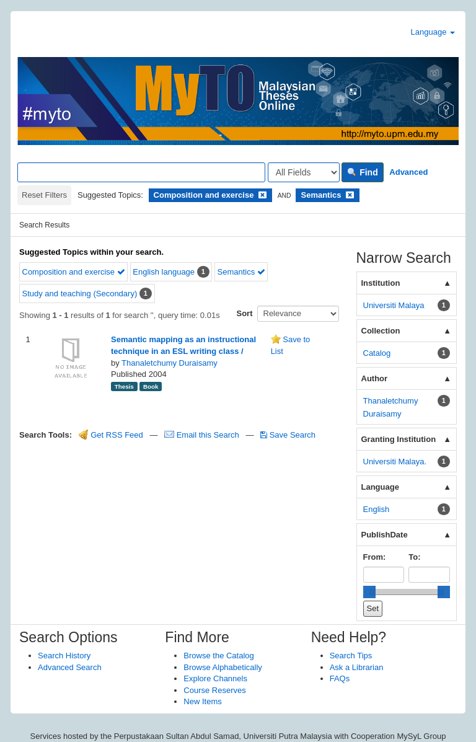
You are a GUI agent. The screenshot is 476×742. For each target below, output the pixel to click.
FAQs (340, 678)
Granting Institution (398, 439)
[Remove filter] (262, 195)
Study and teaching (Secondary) (80, 293)
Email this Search (202, 434)
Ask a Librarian (357, 667)
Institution (380, 283)
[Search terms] (141, 172)
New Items (202, 701)
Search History (64, 655)
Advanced (408, 172)
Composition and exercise (73, 271)
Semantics (241, 271)
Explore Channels (215, 678)
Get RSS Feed (111, 434)
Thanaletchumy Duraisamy (169, 363)
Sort (245, 313)
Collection (380, 330)
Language (433, 32)
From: (374, 557)
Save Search (287, 434)
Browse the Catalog (218, 655)
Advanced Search (70, 667)
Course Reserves (214, 690)
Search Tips (351, 655)
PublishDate (384, 534)
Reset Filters (44, 195)
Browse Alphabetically (222, 667)
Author (374, 378)
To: (414, 557)
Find (362, 172)
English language (164, 271)
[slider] (369, 592)
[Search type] (304, 172)
